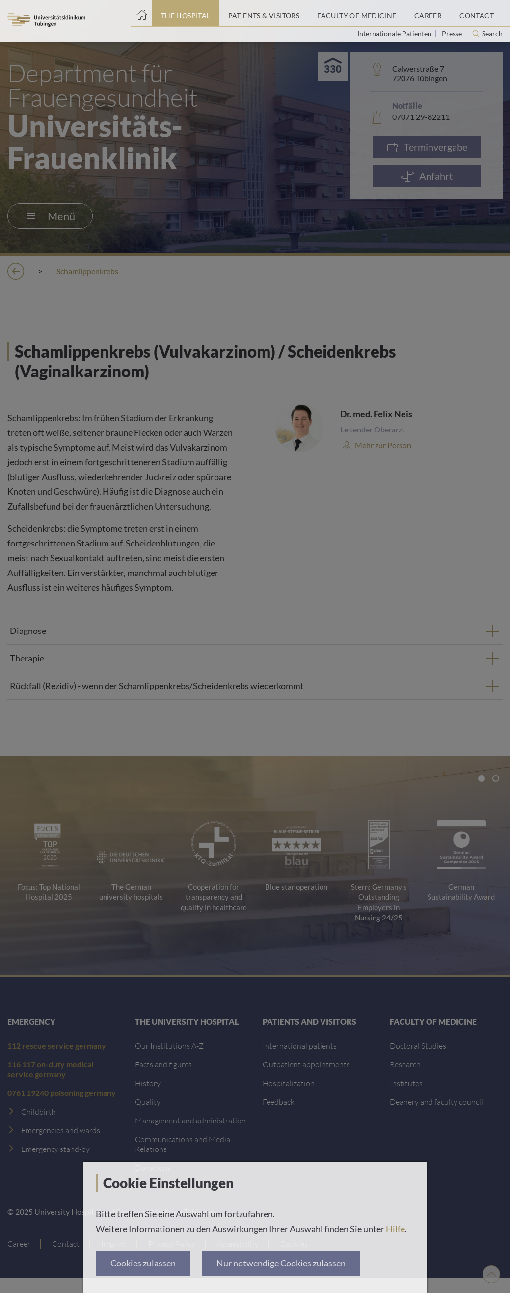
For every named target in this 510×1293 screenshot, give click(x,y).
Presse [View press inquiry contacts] (452, 33)
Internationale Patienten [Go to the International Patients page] (395, 33)
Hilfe (395, 1228)
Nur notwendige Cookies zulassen (281, 1263)
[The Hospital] (185, 13)
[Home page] (141, 13)
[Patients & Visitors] (264, 13)
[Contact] (477, 13)
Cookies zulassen (143, 1263)
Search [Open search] (492, 34)
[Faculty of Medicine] (356, 13)
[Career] (428, 13)
